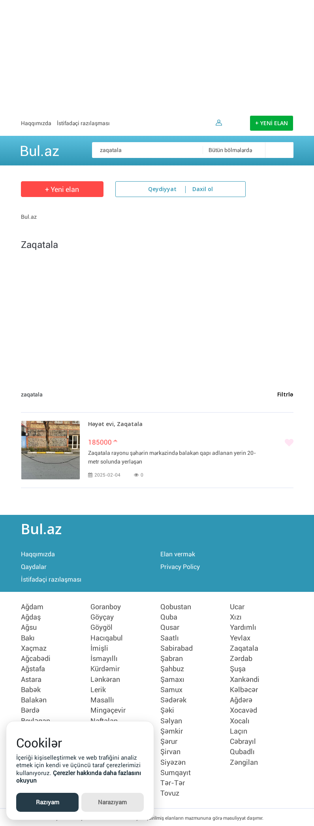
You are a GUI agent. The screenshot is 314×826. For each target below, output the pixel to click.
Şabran (171, 658)
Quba (168, 617)
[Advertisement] (157, 55)
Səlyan (171, 720)
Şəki (167, 709)
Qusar (169, 627)
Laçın (238, 730)
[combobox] (248, 150)
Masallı (102, 699)
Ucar (237, 607)
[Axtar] (279, 150)
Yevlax (240, 638)
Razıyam (47, 802)
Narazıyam (112, 802)
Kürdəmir (105, 668)
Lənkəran (105, 679)
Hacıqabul (106, 638)
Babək (31, 689)
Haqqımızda (36, 123)
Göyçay (102, 617)
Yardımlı (243, 627)
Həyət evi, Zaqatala (115, 424)
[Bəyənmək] (190, 443)
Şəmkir (171, 730)
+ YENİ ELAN (271, 123)
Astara (31, 679)
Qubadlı (242, 751)
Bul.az (39, 149)
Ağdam (32, 607)
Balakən (34, 699)
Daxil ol (202, 189)
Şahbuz (172, 668)
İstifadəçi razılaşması (83, 123)
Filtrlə (285, 395)
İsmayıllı (104, 658)
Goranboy (105, 607)
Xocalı (240, 720)
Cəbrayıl (243, 740)
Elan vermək (177, 554)
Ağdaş (31, 617)
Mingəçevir (108, 709)
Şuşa (238, 668)
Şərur (168, 740)
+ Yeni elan (62, 189)
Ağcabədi (36, 658)
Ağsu (29, 627)
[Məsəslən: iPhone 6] (192, 150)
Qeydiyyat (162, 189)
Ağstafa (33, 668)
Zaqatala (244, 648)
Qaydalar (34, 567)
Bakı (28, 638)
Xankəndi (244, 679)
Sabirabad (176, 648)
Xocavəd (243, 709)
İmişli (99, 648)
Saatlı (169, 638)
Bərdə (30, 709)
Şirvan (170, 751)
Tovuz (169, 792)
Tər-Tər (172, 781)
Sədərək (173, 699)
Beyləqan (35, 720)
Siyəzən (173, 761)
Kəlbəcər (244, 689)
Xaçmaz (34, 648)
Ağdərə (241, 699)
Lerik (98, 689)
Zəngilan (244, 761)
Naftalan (104, 720)
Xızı (236, 617)
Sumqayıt (175, 771)
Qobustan (175, 607)
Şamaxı (172, 679)
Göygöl (101, 627)
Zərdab (241, 658)
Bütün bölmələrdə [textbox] (230, 150)
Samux (171, 689)
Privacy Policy (180, 567)
